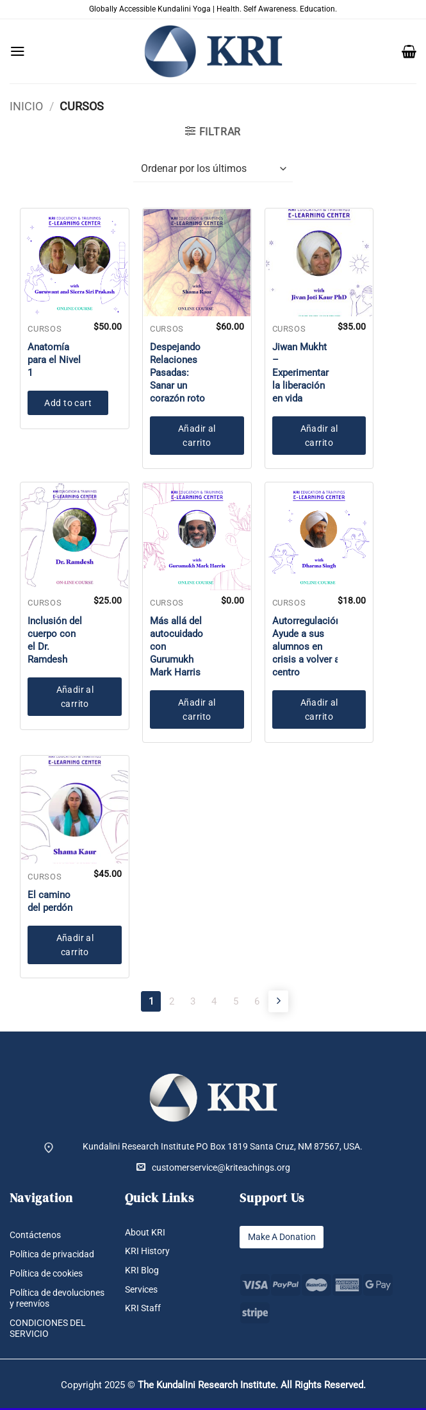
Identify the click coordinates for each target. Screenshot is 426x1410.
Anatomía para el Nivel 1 (54, 359)
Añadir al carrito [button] (197, 435)
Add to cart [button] (68, 403)
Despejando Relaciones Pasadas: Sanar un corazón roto (177, 372)
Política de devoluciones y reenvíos (57, 1300)
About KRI (145, 1234)
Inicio (26, 106)
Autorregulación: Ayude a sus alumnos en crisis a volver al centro (307, 646)
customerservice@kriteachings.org (213, 1169)
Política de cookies (46, 1275)
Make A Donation (281, 1239)
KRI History (147, 1253)
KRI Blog (142, 1272)
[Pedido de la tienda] (213, 169)
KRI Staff (143, 1310)
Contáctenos (35, 1237)
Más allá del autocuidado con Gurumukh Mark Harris (176, 646)
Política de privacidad (52, 1256)
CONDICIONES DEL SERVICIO (48, 1330)
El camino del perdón (50, 901)
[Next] (294, 1002)
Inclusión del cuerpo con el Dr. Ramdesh (55, 640)
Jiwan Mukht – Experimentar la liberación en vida (300, 372)
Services (141, 1291)
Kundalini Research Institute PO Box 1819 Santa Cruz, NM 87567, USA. (223, 1147)
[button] (18, 51)
